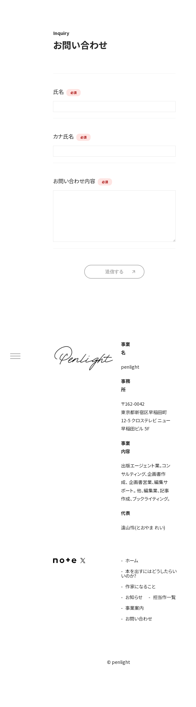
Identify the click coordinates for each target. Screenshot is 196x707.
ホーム (131, 560)
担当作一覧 (164, 597)
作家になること (140, 586)
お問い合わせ (138, 618)
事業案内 (134, 607)
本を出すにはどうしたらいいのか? (149, 573)
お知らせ (133, 597)
